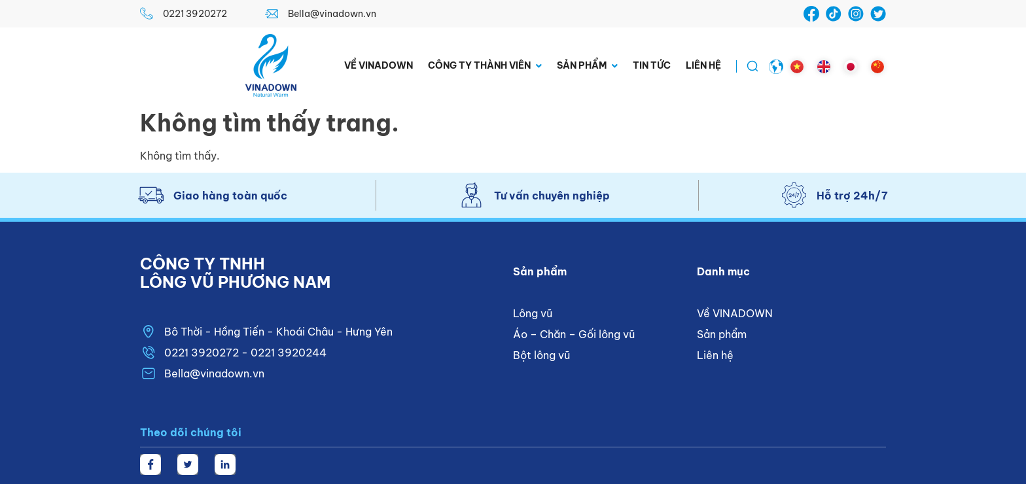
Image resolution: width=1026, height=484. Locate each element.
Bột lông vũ (541, 355)
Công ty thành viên (485, 66)
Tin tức (652, 65)
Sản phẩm (587, 66)
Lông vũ (532, 313)
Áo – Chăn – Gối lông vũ (574, 334)
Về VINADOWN (378, 65)
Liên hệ (703, 65)
